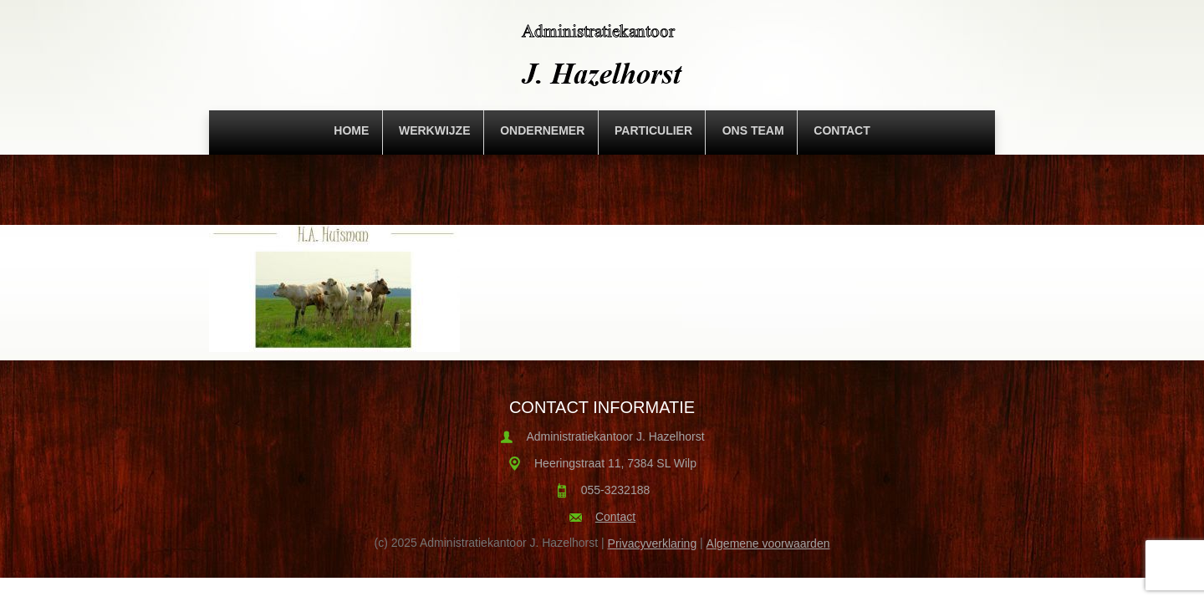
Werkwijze (435, 130)
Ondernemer (542, 130)
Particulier (653, 130)
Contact (842, 130)
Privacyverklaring (652, 543)
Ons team (753, 130)
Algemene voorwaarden (768, 543)
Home (351, 130)
